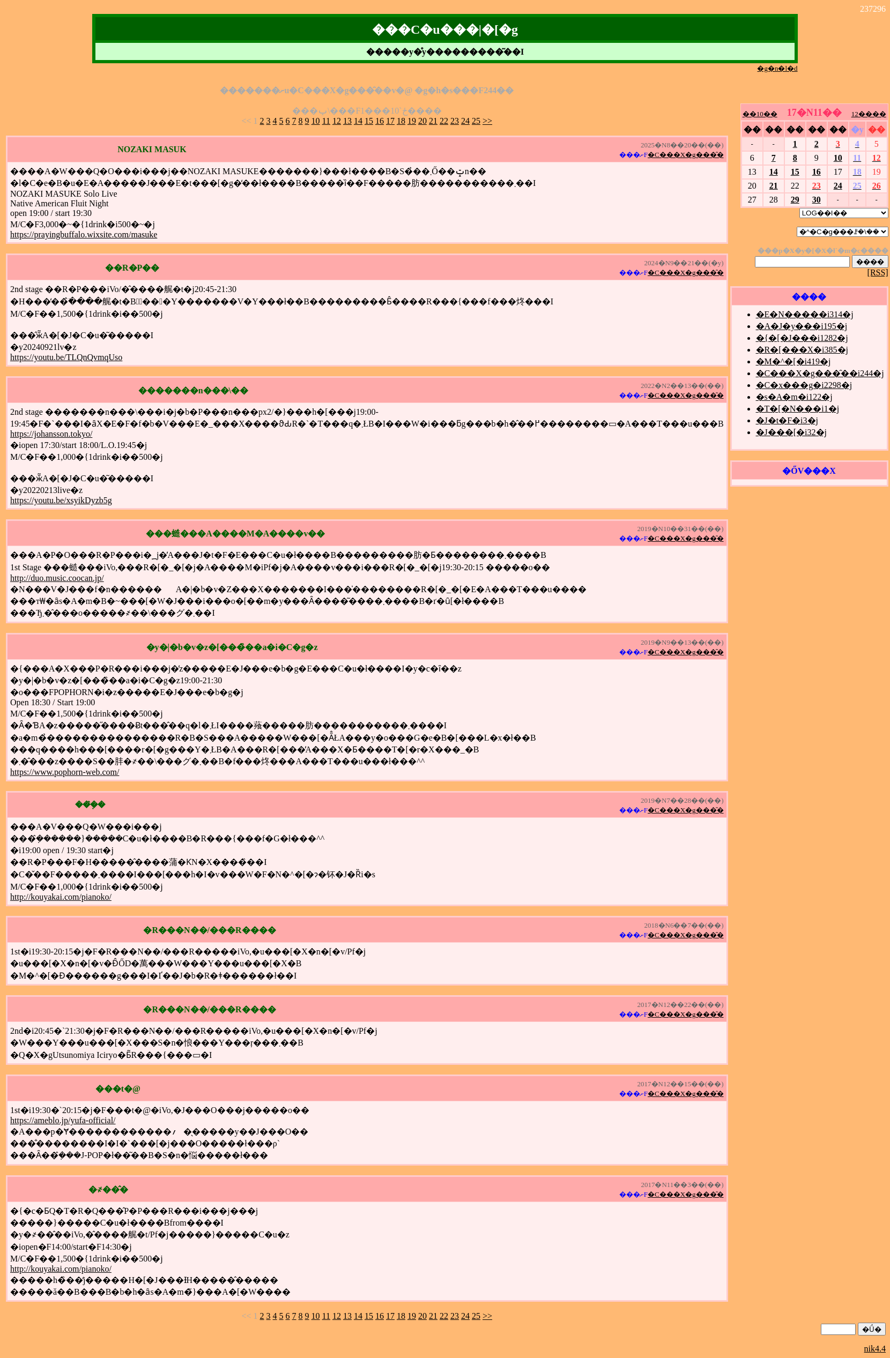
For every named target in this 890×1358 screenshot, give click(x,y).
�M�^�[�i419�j (793, 361)
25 (476, 120)
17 (390, 120)
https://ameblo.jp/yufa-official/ (63, 1120)
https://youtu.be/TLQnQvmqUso (66, 357)
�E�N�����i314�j (805, 314)
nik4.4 (875, 1348)
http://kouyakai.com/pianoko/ (61, 896)
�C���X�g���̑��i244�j (820, 373)
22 (444, 120)
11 (326, 120)
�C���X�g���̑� (686, 155)
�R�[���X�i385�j (802, 349)
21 (433, 120)
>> (487, 120)
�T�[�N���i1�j (798, 408)
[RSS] (877, 272)
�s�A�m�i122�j (794, 396)
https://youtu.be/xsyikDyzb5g (61, 500)
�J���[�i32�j (791, 432)
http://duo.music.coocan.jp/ (57, 578)
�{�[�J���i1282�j (802, 337)
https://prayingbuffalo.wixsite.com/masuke (83, 234)
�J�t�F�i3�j (787, 420)
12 (336, 120)
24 (465, 120)
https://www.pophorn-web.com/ (64, 772)
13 (347, 120)
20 (422, 120)
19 (411, 120)
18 (401, 120)
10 (316, 120)
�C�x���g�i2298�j (804, 385)
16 (379, 120)
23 (454, 120)
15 (369, 120)
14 (358, 120)
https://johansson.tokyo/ (51, 433)
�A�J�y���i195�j (802, 326)
